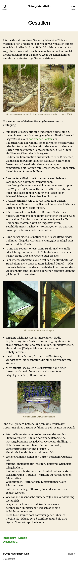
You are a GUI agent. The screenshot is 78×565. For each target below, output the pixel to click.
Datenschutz (10, 541)
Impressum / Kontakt (15, 537)
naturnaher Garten (40, 139)
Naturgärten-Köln (39, 6)
